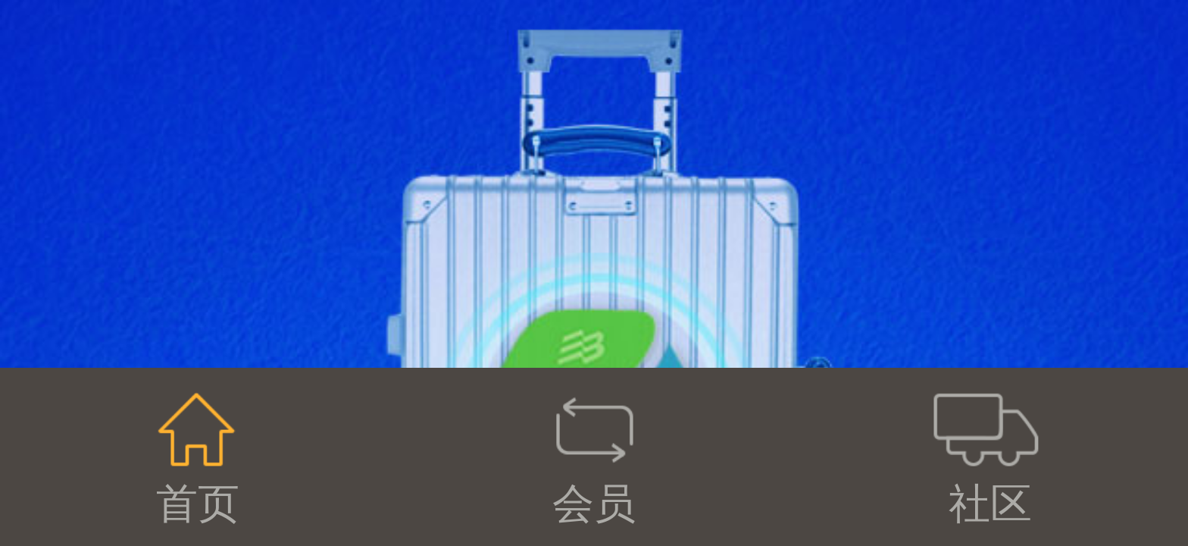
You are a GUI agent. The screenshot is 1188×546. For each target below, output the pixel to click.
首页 (198, 456)
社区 (989, 456)
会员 (594, 456)
